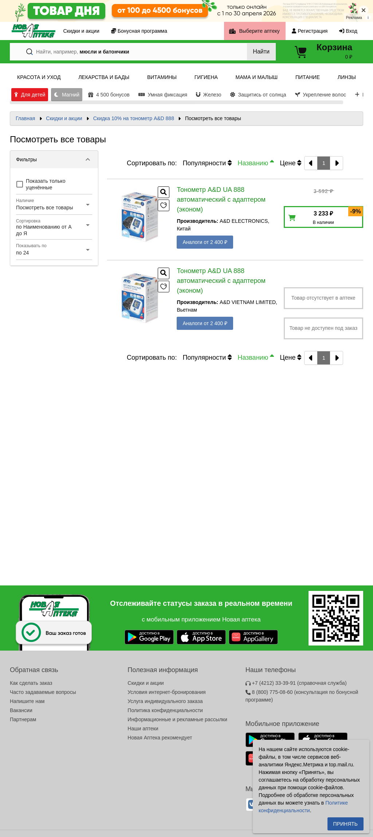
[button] (54, 159)
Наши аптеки (142, 728)
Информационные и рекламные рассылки (177, 719)
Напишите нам (27, 701)
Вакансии (21, 710)
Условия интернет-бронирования (166, 692)
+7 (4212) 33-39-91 (296, 683)
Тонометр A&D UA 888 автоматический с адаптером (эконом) (221, 199)
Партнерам (23, 719)
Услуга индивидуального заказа (165, 701)
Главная (25, 118)
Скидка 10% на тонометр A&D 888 (133, 118)
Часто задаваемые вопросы (43, 692)
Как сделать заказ (31, 683)
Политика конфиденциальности (165, 710)
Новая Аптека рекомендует (159, 738)
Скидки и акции (64, 118)
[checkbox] (54, 184)
